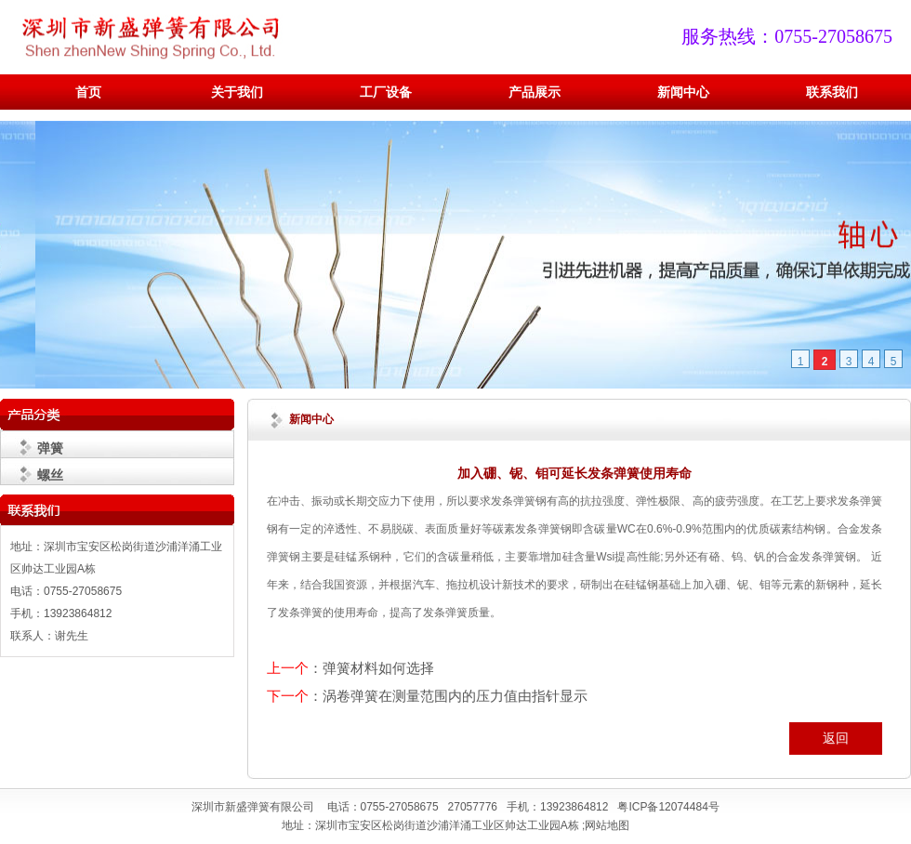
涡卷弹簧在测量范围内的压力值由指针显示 (455, 696)
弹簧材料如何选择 (378, 668)
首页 (88, 92)
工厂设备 (386, 92)
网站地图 (607, 825)
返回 (836, 738)
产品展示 (534, 92)
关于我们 (237, 92)
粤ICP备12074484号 (668, 806)
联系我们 (832, 92)
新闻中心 (683, 92)
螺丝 (50, 475)
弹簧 (50, 448)
